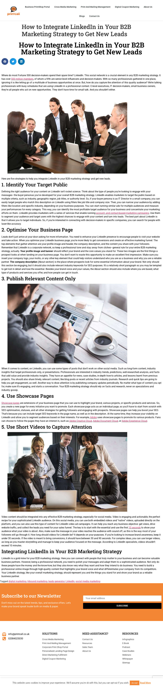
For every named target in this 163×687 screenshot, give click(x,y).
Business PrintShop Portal (37, 7)
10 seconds (135, 527)
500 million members (22, 79)
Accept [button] (135, 683)
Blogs (82, 16)
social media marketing (88, 581)
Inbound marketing (37, 581)
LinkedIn (70, 581)
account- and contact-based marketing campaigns (122, 213)
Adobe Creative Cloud (80, 421)
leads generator (56, 581)
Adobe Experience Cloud (134, 421)
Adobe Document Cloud (105, 421)
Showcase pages (10, 403)
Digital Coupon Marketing (127, 7)
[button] (4, 61)
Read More (145, 682)
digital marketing (17, 581)
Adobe (93, 417)
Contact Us (94, 16)
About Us (148, 7)
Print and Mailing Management (95, 7)
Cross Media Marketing (65, 7)
